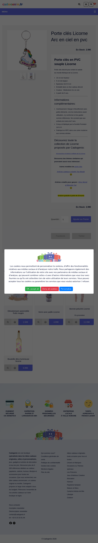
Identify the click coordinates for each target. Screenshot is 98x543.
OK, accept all (33, 289)
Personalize (66, 289)
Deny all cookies (49, 289)
